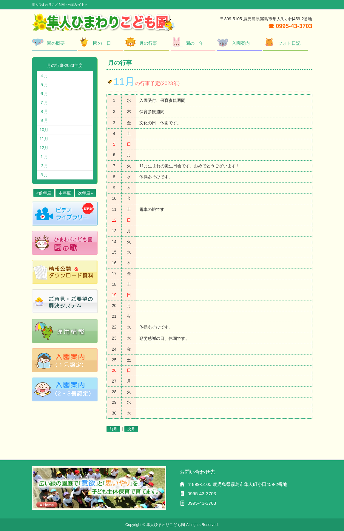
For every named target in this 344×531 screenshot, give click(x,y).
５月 (44, 84)
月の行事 (148, 43)
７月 (44, 102)
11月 (44, 138)
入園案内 (241, 43)
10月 (44, 129)
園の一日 (102, 43)
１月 (44, 156)
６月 (44, 93)
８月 (44, 111)
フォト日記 (289, 43)
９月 (44, 120)
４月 (44, 75)
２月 (44, 165)
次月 (131, 429)
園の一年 (194, 43)
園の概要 (56, 43)
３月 (44, 174)
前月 (113, 429)
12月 (44, 147)
